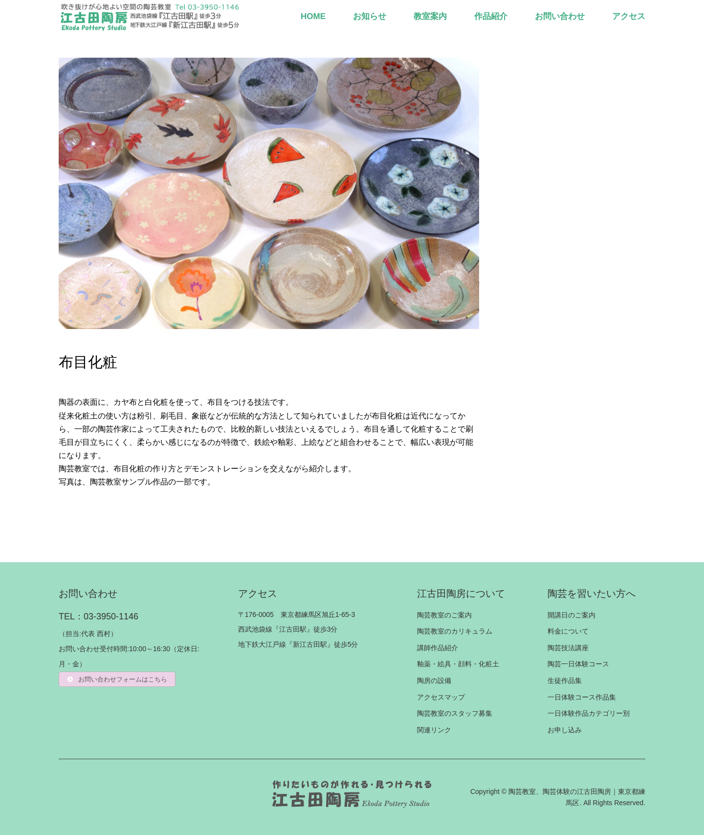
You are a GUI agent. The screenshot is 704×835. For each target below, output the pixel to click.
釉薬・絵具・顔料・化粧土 (458, 664)
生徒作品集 (565, 680)
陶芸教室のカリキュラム (454, 631)
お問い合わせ (560, 16)
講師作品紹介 (437, 648)
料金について (568, 631)
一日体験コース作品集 (582, 697)
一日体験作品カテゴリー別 (589, 713)
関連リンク (434, 730)
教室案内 (430, 16)
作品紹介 (490, 16)
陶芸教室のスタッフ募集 (454, 713)
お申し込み (565, 730)
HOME (313, 16)
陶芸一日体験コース (578, 664)
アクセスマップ (441, 697)
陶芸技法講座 (568, 648)
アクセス (628, 16)
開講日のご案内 (571, 615)
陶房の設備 (434, 680)
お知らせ (369, 16)
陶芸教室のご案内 (444, 615)
